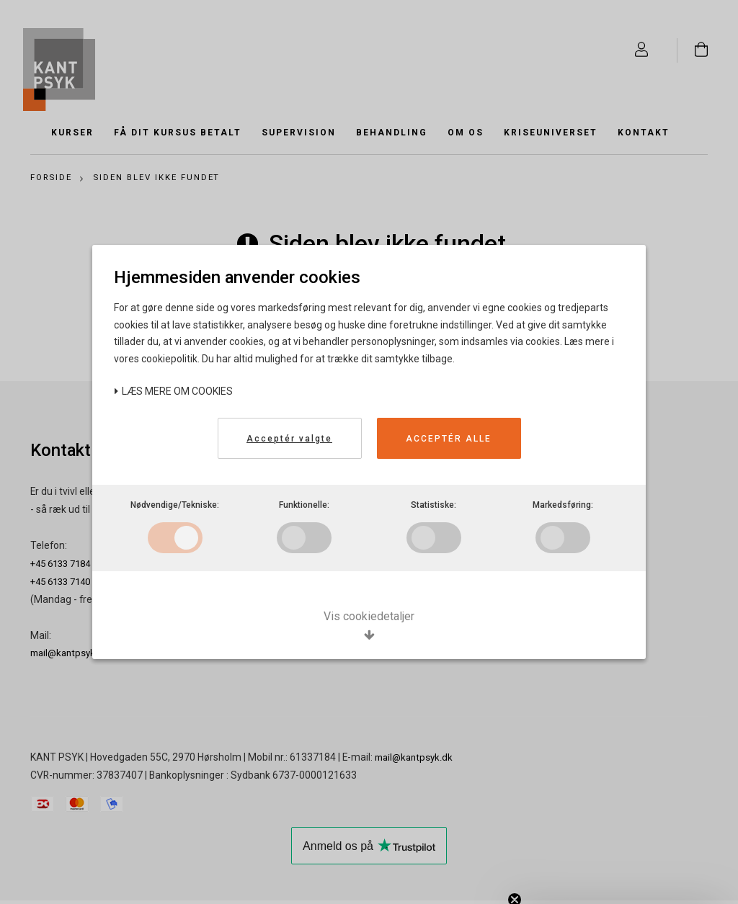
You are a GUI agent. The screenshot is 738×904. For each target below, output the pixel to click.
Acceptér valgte (289, 439)
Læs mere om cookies (173, 391)
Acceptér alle (449, 439)
